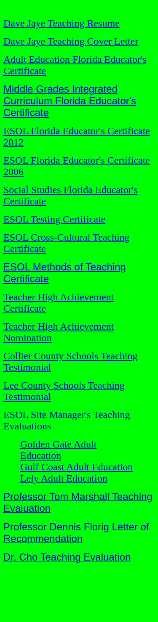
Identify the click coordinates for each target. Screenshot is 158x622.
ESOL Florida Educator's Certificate (76, 160)
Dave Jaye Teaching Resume (61, 23)
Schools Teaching (89, 385)
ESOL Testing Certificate (54, 219)
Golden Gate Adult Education (58, 450)
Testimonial (27, 396)
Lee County (28, 385)
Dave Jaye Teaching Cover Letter (70, 41)
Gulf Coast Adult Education (76, 466)
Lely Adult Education (63, 478)
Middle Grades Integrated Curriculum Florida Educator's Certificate (69, 100)
